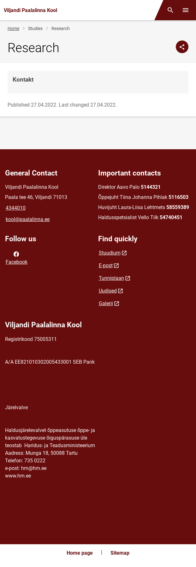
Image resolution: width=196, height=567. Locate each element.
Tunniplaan (111, 278)
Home (13, 28)
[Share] (182, 46)
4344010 (16, 208)
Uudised (108, 291)
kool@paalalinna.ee (28, 219)
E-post (106, 265)
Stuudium (110, 253)
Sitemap (119, 553)
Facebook (16, 257)
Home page (80, 553)
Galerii (106, 303)
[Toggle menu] (185, 10)
